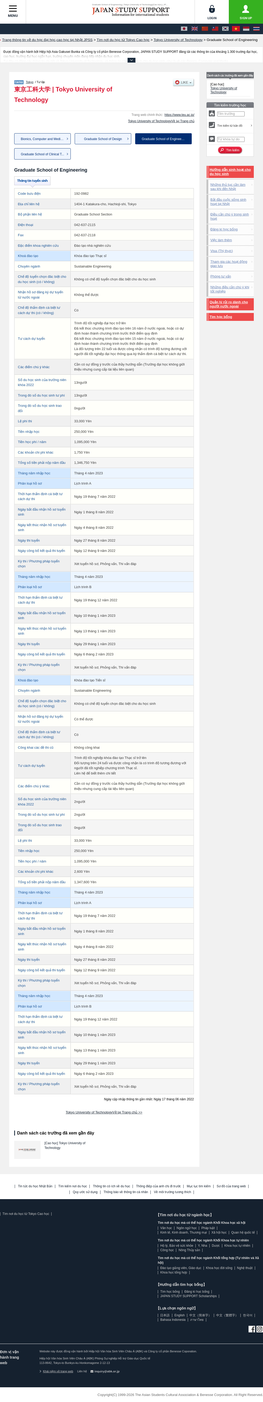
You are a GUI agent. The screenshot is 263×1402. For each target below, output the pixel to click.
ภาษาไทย (197, 1320)
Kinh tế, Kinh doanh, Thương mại (183, 1232)
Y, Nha (202, 1245)
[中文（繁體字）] (215, 29)
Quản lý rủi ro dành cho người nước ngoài (229, 304)
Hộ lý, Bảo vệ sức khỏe (176, 1245)
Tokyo (29, 82)
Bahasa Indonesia (172, 1320)
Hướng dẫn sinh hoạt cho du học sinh (230, 172)
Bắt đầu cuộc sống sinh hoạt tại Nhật (228, 202)
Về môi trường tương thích (172, 1192)
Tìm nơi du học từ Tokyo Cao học (25, 1214)
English (179, 1315)
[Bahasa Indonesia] (246, 29)
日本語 (165, 1315)
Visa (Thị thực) (221, 251)
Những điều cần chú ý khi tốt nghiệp (229, 289)
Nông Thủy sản (189, 1250)
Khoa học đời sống (219, 1268)
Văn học (166, 1228)
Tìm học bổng (221, 317)
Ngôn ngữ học (187, 1228)
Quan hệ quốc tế (243, 1232)
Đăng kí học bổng (223, 229)
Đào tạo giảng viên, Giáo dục (180, 1268)
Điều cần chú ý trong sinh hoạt (229, 216)
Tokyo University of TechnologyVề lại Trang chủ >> (104, 1112)
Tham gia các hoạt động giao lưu (228, 264)
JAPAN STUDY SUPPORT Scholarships (188, 1296)
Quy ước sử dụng (85, 1192)
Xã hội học (218, 1232)
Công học (167, 1250)
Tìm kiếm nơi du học (72, 1186)
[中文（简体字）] (205, 29)
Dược (216, 1245)
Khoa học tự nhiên (237, 1245)
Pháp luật (208, 1228)
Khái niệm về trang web (56, 1371)
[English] (195, 29)
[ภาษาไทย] (256, 29)
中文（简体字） (200, 1315)
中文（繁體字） (227, 1315)
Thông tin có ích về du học (111, 1186)
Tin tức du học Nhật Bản (35, 1186)
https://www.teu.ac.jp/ (179, 115)
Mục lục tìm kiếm (199, 1186)
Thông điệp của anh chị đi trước (158, 1186)
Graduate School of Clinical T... (42, 154)
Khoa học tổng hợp (173, 1272)
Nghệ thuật (244, 1268)
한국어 (247, 1315)
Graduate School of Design (103, 139)
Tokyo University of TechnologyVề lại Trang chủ (161, 121)
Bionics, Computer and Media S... (44, 139)
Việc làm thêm (221, 240)
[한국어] (225, 29)
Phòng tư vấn (220, 276)
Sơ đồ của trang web (231, 1186)
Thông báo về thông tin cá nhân (126, 1192)
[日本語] (184, 29)
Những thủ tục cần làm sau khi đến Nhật (227, 187)
